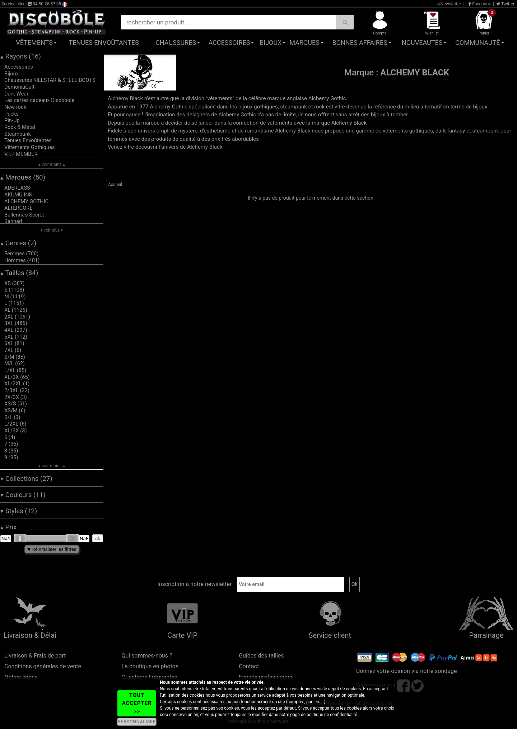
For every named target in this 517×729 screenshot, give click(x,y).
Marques (304, 42)
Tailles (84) (19, 273)
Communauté (477, 42)
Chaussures (175, 42)
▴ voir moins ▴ (51, 164)
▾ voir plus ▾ (52, 230)
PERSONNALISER (137, 721)
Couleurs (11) (23, 495)
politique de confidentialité (332, 714)
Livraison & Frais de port (35, 655)
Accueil (115, 184)
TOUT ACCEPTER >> (137, 703)
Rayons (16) (20, 56)
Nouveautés (422, 42)
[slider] (20, 538)
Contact (249, 666)
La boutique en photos (150, 666)
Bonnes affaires (359, 42)
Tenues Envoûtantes (104, 42)
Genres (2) (18, 243)
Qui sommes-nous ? (147, 655)
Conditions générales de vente (42, 666)
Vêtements (34, 42)
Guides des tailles (261, 655)
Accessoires (229, 42)
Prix (8, 527)
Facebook (480, 3)
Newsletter (448, 3)
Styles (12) (18, 511)
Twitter (505, 3)
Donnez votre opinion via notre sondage (406, 671)
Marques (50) (22, 177)
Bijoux (270, 42)
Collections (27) (26, 479)
